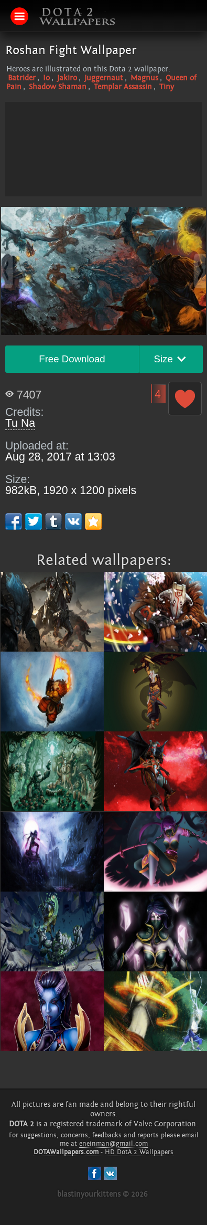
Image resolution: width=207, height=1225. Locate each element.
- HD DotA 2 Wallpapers (103, 1152)
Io (46, 78)
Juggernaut (103, 78)
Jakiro (67, 78)
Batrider (22, 78)
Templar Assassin (123, 86)
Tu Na (20, 423)
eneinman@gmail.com (113, 1143)
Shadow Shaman (57, 86)
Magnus (144, 78)
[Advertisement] (104, 175)
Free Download (72, 358)
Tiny (166, 86)
